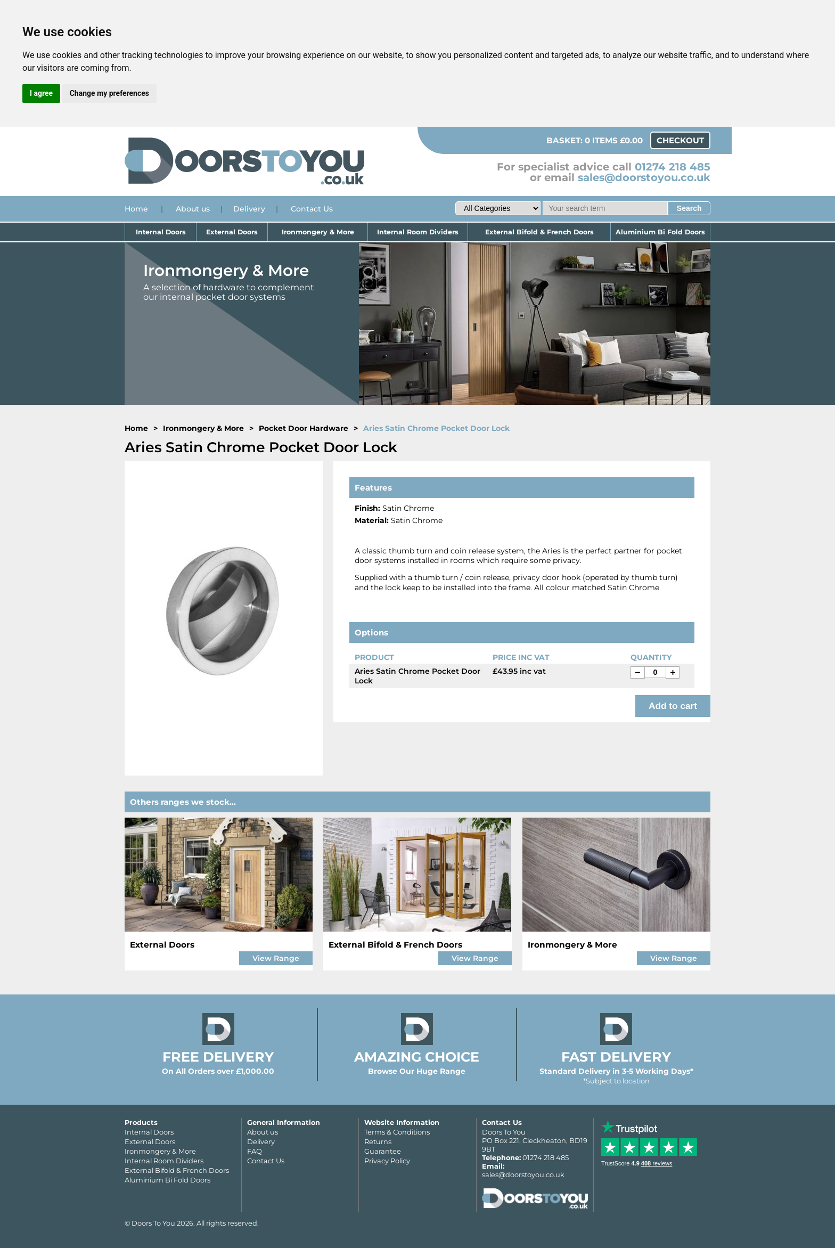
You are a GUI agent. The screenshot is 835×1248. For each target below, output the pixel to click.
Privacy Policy (387, 1160)
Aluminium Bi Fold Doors (660, 232)
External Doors (232, 232)
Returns (377, 1141)
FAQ (254, 1151)
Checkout (680, 140)
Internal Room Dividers (418, 232)
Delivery (249, 209)
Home (136, 209)
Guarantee (382, 1151)
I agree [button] (41, 93)
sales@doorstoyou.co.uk (644, 177)
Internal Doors (161, 232)
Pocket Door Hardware (303, 428)
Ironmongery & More (318, 232)
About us (193, 209)
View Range (275, 958)
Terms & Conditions (397, 1132)
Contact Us (312, 209)
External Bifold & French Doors (539, 232)
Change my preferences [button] (109, 93)
